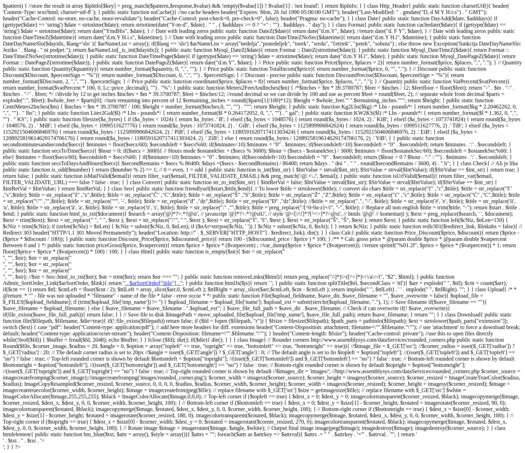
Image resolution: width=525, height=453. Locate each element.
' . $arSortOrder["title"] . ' (152, 283)
